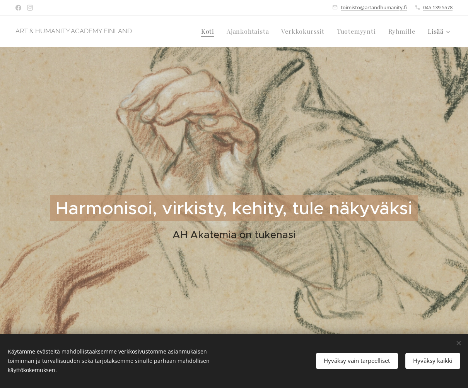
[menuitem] (209, 31)
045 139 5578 (438, 7)
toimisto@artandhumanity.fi (374, 7)
